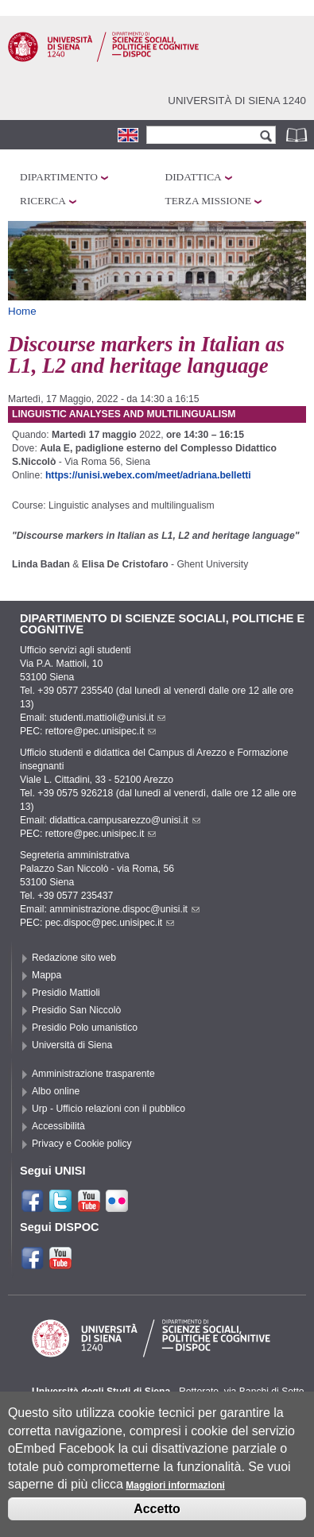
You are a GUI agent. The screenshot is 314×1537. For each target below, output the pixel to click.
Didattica (193, 177)
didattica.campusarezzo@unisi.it (124, 820)
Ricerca (43, 201)
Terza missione (208, 201)
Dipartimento (59, 177)
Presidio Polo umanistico (85, 1027)
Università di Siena (72, 1045)
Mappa (46, 975)
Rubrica (298, 134)
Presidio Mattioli (66, 992)
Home (22, 311)
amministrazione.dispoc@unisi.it (124, 909)
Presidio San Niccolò (76, 1010)
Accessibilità (58, 1126)
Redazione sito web (74, 957)
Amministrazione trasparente (93, 1073)
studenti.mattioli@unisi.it (107, 717)
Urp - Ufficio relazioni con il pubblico (108, 1108)
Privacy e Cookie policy (82, 1143)
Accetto (157, 1521)
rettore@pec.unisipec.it (101, 731)
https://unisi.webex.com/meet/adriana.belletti (148, 475)
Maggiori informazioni (175, 1498)
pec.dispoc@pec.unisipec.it (110, 922)
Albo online (55, 1091)
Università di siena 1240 (237, 100)
